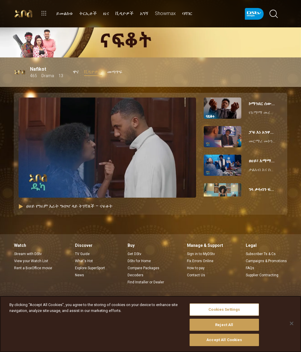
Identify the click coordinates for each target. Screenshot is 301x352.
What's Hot (84, 261)
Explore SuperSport (90, 268)
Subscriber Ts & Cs (261, 254)
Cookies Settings (224, 309)
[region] (150, 324)
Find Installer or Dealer (146, 282)
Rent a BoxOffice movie (33, 268)
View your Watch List (31, 261)
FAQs (250, 268)
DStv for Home (139, 261)
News (79, 275)
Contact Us (196, 275)
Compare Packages (143, 268)
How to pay (196, 268)
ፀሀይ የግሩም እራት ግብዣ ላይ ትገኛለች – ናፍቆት (66, 206)
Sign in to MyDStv (201, 254)
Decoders (135, 275)
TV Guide (82, 254)
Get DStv (134, 254)
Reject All (224, 325)
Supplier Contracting (262, 275)
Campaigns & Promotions (266, 261)
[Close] (291, 323)
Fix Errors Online (200, 261)
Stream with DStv (28, 254)
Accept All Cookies (224, 340)
